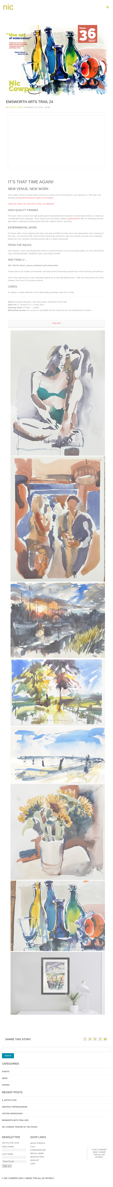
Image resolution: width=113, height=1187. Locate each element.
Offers (5, 1085)
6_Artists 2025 (9, 1100)
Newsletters (37, 1157)
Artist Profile (37, 1143)
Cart (32, 1164)
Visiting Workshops (12, 1113)
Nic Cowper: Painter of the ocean (19, 1127)
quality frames (74, 218)
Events (12, 107)
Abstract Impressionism (14, 1107)
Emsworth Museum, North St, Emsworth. (36, 198)
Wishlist (34, 1160)
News (20, 107)
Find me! (56, 323)
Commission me (38, 1150)
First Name (8, 1147)
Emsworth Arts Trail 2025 (15, 1120)
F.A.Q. (32, 1147)
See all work (37, 1153)
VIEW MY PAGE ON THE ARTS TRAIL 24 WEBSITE (31, 204)
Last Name (7, 1154)
